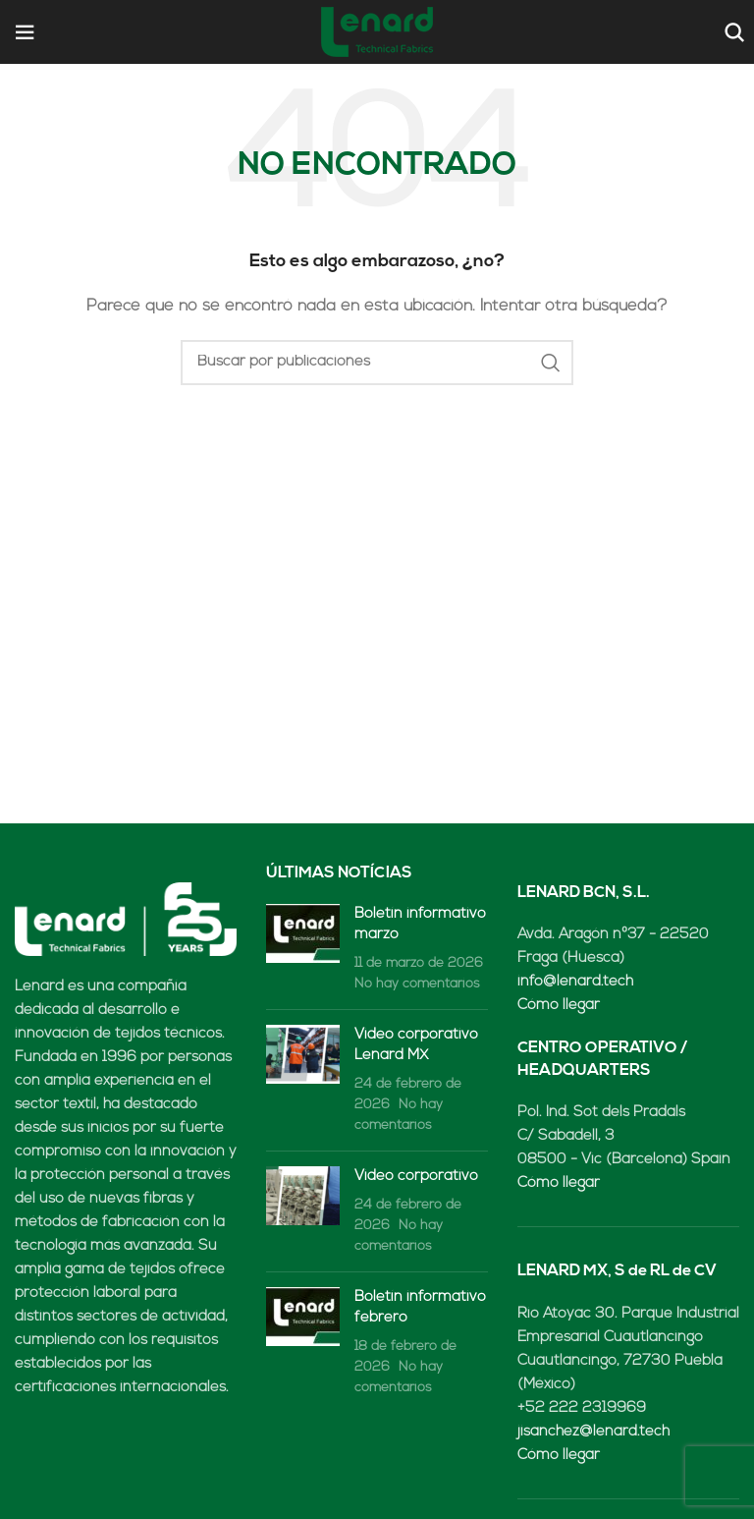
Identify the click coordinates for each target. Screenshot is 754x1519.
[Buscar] (732, 32)
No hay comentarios (417, 984)
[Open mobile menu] (24, 32)
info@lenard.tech (575, 982)
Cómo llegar (558, 1005)
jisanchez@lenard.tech (593, 1432)
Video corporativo (416, 1176)
